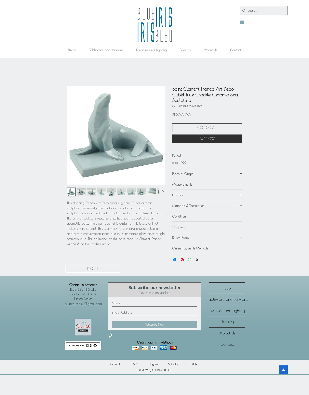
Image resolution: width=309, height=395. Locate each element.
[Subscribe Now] (154, 324)
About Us (227, 333)
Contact (227, 344)
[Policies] (194, 364)
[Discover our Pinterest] (110, 335)
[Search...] (263, 10)
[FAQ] (134, 364)
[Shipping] (173, 364)
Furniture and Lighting (227, 310)
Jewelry (227, 321)
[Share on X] (197, 259)
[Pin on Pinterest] (182, 259)
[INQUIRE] (93, 268)
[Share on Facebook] (174, 259)
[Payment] (154, 364)
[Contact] (115, 364)
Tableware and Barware (227, 299)
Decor (227, 288)
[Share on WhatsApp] (189, 259)
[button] (242, 21)
